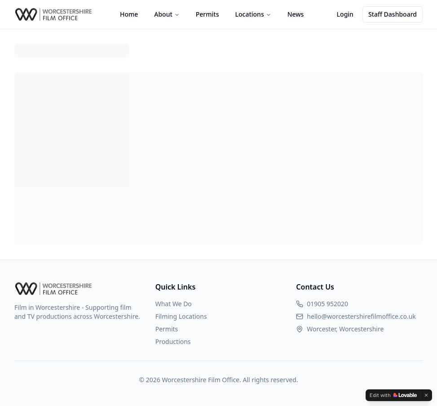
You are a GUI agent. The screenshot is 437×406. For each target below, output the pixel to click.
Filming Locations (181, 316)
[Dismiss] (426, 395)
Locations (253, 14)
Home (129, 14)
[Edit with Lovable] (393, 395)
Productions (173, 341)
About (167, 14)
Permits (207, 14)
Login (345, 14)
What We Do (173, 303)
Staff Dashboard (392, 14)
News (295, 14)
